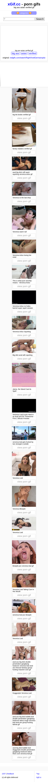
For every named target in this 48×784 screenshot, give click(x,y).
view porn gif (24, 118)
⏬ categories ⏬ (24, 13)
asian (24, 53)
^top (37, 774)
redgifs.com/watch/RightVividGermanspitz (27, 58)
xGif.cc (14, 4)
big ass (15, 53)
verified (32, 53)
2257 (4, 774)
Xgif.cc (38, 777)
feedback (10, 774)
